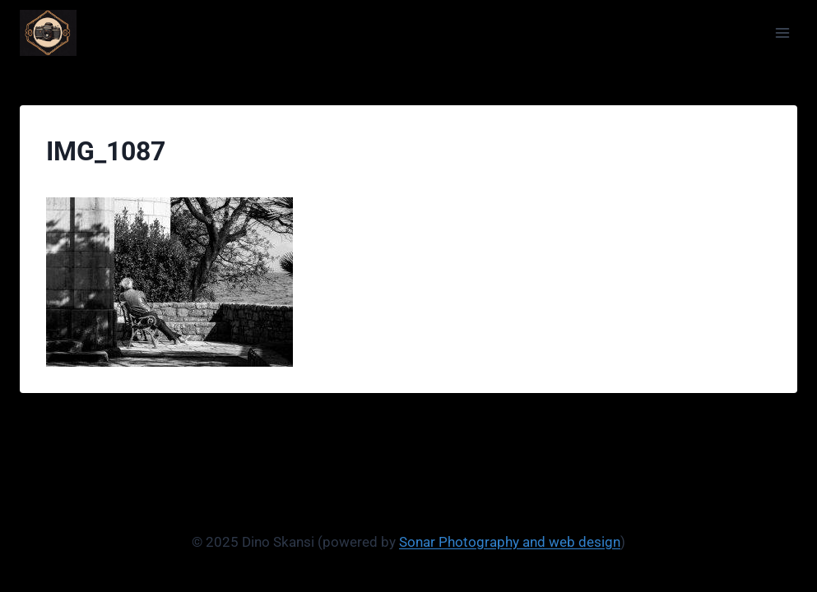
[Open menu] (782, 32)
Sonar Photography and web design (509, 542)
